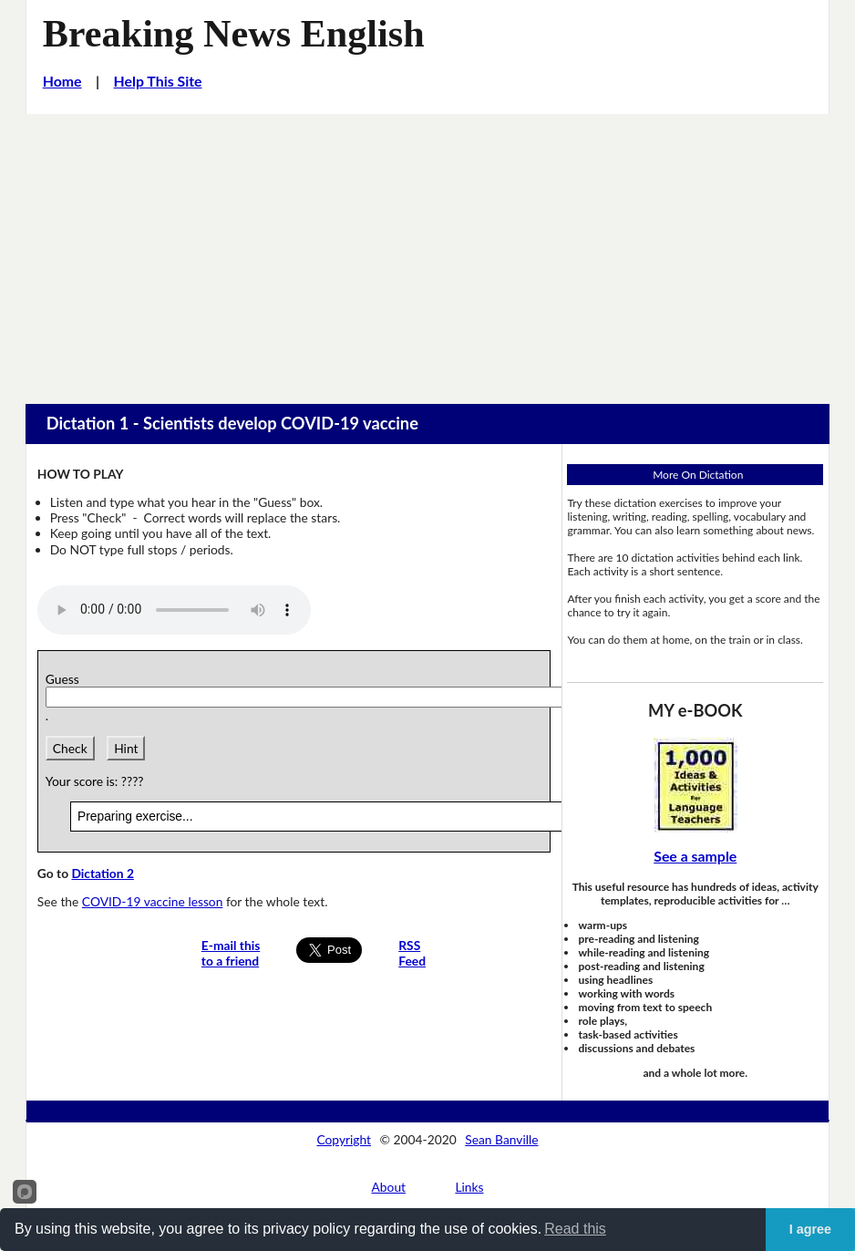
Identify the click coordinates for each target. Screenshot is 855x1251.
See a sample (695, 855)
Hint (126, 748)
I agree (810, 1229)
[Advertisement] (427, 250)
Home (62, 80)
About (389, 1186)
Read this (575, 1228)
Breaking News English (234, 33)
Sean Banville (501, 1139)
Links (469, 1186)
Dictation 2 (102, 873)
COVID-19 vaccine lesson (152, 901)
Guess (66, 679)
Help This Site (158, 80)
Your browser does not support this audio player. (174, 610)
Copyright (343, 1139)
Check (70, 748)
